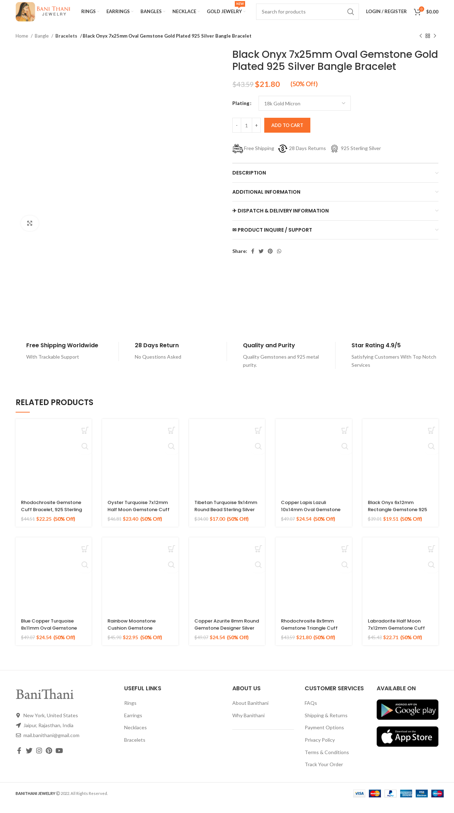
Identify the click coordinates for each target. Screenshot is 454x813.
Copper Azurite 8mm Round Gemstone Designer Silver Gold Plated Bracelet (221, 640)
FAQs (311, 711)
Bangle (42, 44)
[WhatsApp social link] (279, 259)
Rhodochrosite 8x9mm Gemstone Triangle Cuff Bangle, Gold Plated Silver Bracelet (312, 640)
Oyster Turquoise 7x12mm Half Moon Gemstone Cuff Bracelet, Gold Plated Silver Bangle (140, 521)
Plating (240, 112)
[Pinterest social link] (270, 259)
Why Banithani (248, 724)
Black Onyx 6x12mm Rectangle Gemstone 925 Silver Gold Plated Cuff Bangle (396, 521)
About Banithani (250, 711)
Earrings (133, 724)
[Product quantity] (246, 133)
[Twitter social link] (261, 259)
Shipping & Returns (326, 724)
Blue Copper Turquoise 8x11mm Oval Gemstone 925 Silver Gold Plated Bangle (51, 640)
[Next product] (434, 44)
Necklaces (135, 736)
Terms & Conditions (327, 761)
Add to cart (287, 134)
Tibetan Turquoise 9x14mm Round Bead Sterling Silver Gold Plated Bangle (221, 521)
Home (22, 44)
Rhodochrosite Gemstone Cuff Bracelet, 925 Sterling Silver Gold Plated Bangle (53, 521)
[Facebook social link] (252, 259)
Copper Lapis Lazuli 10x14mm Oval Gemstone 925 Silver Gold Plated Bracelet (313, 521)
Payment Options (324, 736)
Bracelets (65, 44)
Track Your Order (324, 773)
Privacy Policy (320, 748)
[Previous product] (420, 44)
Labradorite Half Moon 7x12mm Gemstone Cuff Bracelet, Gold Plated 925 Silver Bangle (399, 640)
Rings (130, 711)
